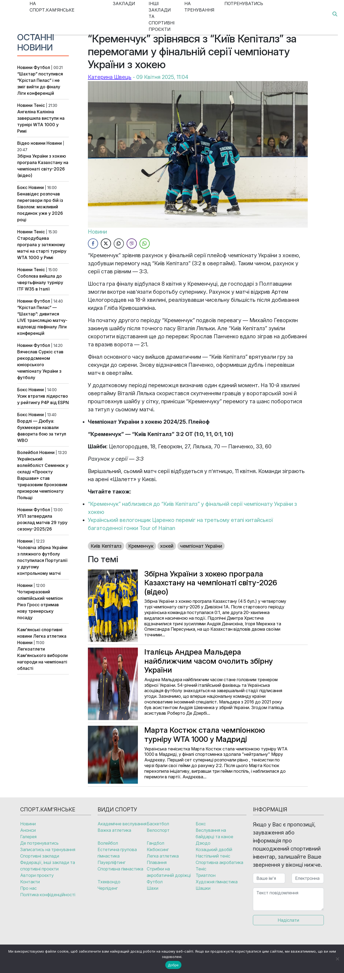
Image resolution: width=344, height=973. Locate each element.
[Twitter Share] (106, 243)
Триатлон (206, 875)
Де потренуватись (39, 843)
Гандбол (155, 843)
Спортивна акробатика (219, 862)
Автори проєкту (37, 875)
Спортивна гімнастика (120, 869)
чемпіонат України (201, 546)
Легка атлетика (49, 636)
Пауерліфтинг (112, 862)
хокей (166, 546)
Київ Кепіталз (106, 546)
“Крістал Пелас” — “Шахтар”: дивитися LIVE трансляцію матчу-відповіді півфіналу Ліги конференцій (42, 320)
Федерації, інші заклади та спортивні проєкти (47, 866)
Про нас (28, 888)
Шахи (152, 888)
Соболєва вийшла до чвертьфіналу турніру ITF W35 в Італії (40, 282)
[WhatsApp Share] (144, 243)
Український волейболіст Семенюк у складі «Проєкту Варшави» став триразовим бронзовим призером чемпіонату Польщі (42, 478)
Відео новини (31, 143)
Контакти (30, 881)
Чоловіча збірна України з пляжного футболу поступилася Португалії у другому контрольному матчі (42, 560)
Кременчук (140, 546)
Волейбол (27, 452)
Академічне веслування (122, 823)
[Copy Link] (119, 243)
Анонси (28, 830)
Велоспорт (158, 830)
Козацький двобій (214, 849)
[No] (337, 958)
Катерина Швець (109, 77)
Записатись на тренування (47, 849)
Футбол (42, 67)
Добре (173, 965)
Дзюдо (203, 843)
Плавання (157, 862)
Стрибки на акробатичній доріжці (169, 872)
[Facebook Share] (93, 243)
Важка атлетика (114, 830)
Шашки (203, 888)
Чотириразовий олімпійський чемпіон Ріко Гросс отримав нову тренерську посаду (40, 604)
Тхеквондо (109, 881)
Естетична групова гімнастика (117, 853)
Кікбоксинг (158, 849)
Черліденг (108, 888)
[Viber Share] (132, 243)
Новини (25, 67)
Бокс (22, 187)
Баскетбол (158, 823)
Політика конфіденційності (47, 894)
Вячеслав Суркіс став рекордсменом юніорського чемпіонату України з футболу (40, 364)
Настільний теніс (213, 856)
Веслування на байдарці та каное (214, 833)
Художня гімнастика (217, 881)
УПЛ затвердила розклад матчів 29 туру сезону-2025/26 (42, 522)
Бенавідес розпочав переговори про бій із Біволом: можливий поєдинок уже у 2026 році (40, 206)
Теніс (39, 105)
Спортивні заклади (39, 856)
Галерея (28, 836)
